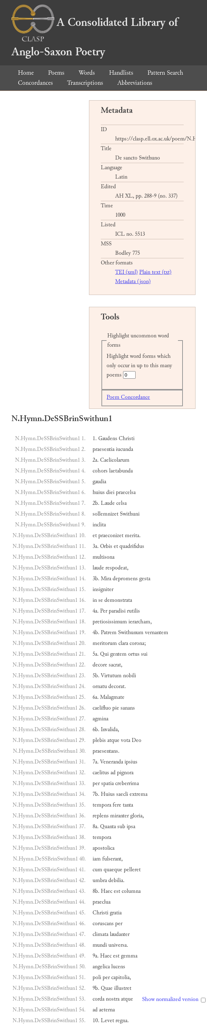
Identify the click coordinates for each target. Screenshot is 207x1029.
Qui (104, 654)
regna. (122, 1020)
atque (113, 740)
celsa (121, 503)
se (100, 600)
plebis (99, 740)
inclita (99, 525)
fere (117, 805)
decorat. (117, 686)
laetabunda (121, 471)
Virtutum (111, 676)
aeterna (107, 1010)
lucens (118, 967)
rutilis (133, 611)
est (117, 891)
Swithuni (130, 514)
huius (99, 492)
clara (123, 643)
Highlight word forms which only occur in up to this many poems (139, 365)
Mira (106, 579)
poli (97, 977)
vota (125, 740)
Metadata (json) (133, 281)
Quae (107, 988)
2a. (96, 460)
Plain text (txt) (155, 272)
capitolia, (121, 977)
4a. (96, 611)
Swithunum (131, 632)
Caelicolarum (115, 460)
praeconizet (110, 535)
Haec (106, 891)
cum (97, 870)
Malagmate (112, 697)
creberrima (127, 783)
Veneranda (111, 762)
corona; (138, 643)
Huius (108, 794)
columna (131, 891)
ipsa (131, 826)
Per (103, 611)
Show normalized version (170, 999)
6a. (96, 697)
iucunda (124, 449)
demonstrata (118, 600)
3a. (96, 546)
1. (95, 438)
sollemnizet (105, 514)
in (95, 600)
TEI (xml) (126, 272)
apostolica (103, 848)
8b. (96, 891)
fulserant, (112, 859)
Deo (136, 740)
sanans (128, 708)
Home (26, 72)
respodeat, (116, 568)
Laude (108, 503)
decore (100, 665)
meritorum (105, 643)
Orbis (106, 546)
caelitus (101, 773)
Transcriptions (85, 82)
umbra (100, 880)
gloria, (137, 816)
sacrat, (115, 665)
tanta (128, 805)
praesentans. (106, 751)
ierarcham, (140, 622)
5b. (96, 676)
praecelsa (126, 492)
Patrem (109, 632)
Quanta (108, 826)
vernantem (156, 632)
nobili (129, 676)
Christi (127, 438)
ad (113, 773)
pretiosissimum (110, 622)
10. (96, 1020)
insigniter (103, 589)
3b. (96, 579)
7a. (96, 762)
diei (110, 492)
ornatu (100, 686)
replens (101, 816)
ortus (134, 654)
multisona (103, 557)
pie (115, 708)
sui (144, 654)
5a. (96, 654)
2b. (96, 503)
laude (98, 568)
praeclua (101, 902)
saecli (122, 794)
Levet (107, 1020)
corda (98, 999)
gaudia (99, 481)
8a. (96, 826)
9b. (96, 988)
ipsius (130, 762)
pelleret (132, 870)
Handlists (121, 72)
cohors (100, 471)
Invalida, (110, 729)
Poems (56, 72)
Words (87, 72)
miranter (119, 816)
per (96, 783)
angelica (101, 967)
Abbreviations (134, 82)
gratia (116, 913)
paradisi (117, 611)
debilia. (116, 880)
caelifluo (102, 708)
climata (100, 934)
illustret (122, 988)
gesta (144, 579)
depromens (125, 579)
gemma (129, 956)
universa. (118, 945)
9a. (96, 956)
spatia (107, 783)
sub (121, 826)
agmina (100, 719)
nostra (112, 999)
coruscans (103, 923)
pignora (125, 773)
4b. (96, 632)
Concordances (35, 82)
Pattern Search (165, 72)
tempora (102, 805)
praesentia (103, 449)
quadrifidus (131, 546)
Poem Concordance (128, 397)
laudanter (120, 934)
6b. (96, 729)
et (95, 535)
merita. (133, 535)
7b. (96, 794)
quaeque (113, 870)
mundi (100, 945)
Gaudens (107, 438)
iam (97, 859)
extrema (138, 794)
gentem (118, 654)
